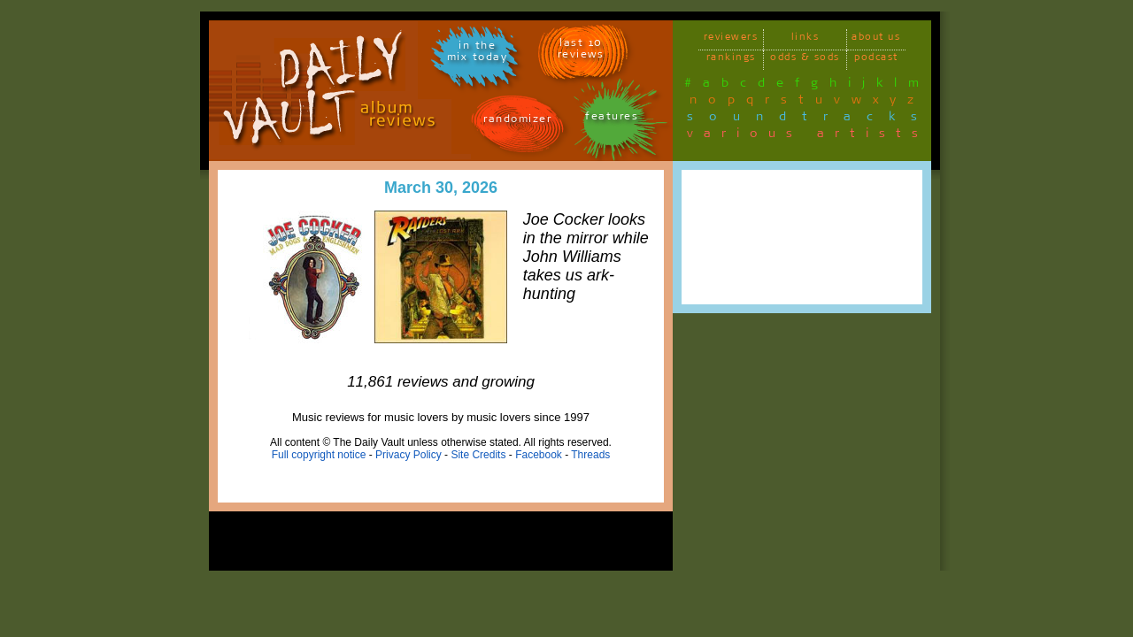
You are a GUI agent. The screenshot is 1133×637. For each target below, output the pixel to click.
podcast (876, 59)
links (805, 39)
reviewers (731, 39)
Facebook (538, 455)
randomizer (517, 121)
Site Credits (478, 455)
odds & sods (805, 59)
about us (876, 39)
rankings (731, 59)
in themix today (477, 54)
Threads (590, 455)
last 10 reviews (581, 51)
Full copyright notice (319, 455)
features (611, 119)
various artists (808, 136)
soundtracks (810, 119)
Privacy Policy (408, 455)
